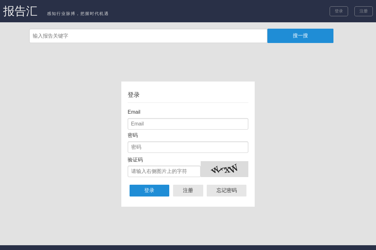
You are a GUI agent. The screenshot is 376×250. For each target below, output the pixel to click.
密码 (133, 135)
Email (134, 112)
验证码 (135, 159)
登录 (339, 11)
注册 (363, 11)
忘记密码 (227, 190)
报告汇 (20, 11)
